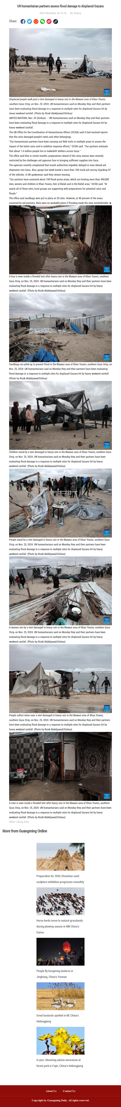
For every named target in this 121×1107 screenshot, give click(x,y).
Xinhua (77, 13)
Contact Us (70, 1091)
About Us (51, 1091)
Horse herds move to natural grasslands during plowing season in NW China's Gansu (59, 926)
